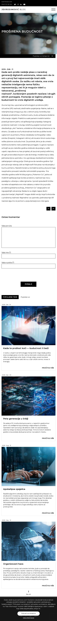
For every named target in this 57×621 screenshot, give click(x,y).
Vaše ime (6, 253)
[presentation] (16, 275)
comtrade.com (7, 1)
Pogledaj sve (25, 297)
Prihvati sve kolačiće (28, 613)
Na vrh (28, 592)
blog (14, 9)
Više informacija (28, 618)
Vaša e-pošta (8, 263)
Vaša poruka (7, 226)
